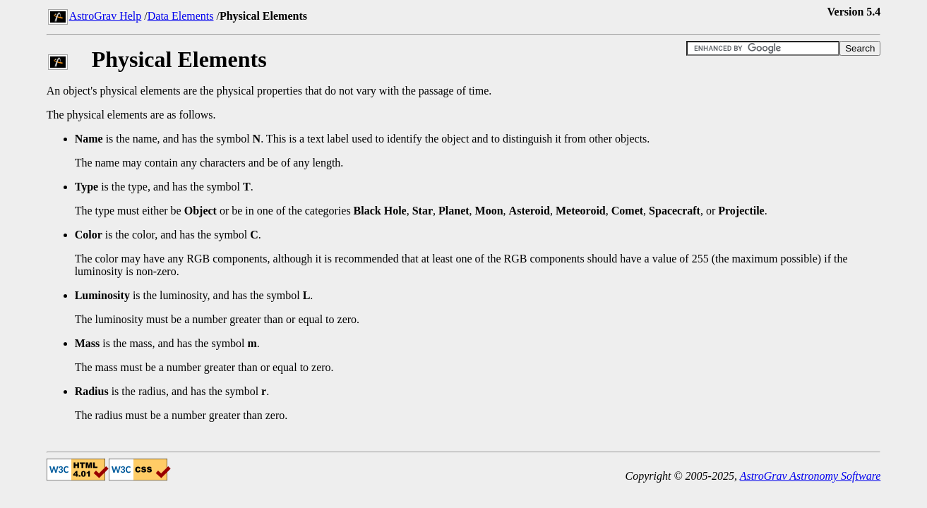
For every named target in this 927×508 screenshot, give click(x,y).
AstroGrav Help (105, 16)
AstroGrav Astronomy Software (810, 476)
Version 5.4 (854, 12)
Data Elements (181, 16)
